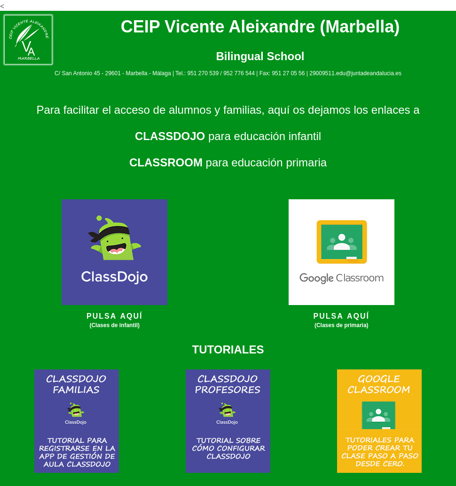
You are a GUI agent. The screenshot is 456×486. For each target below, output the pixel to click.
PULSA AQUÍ (114, 316)
